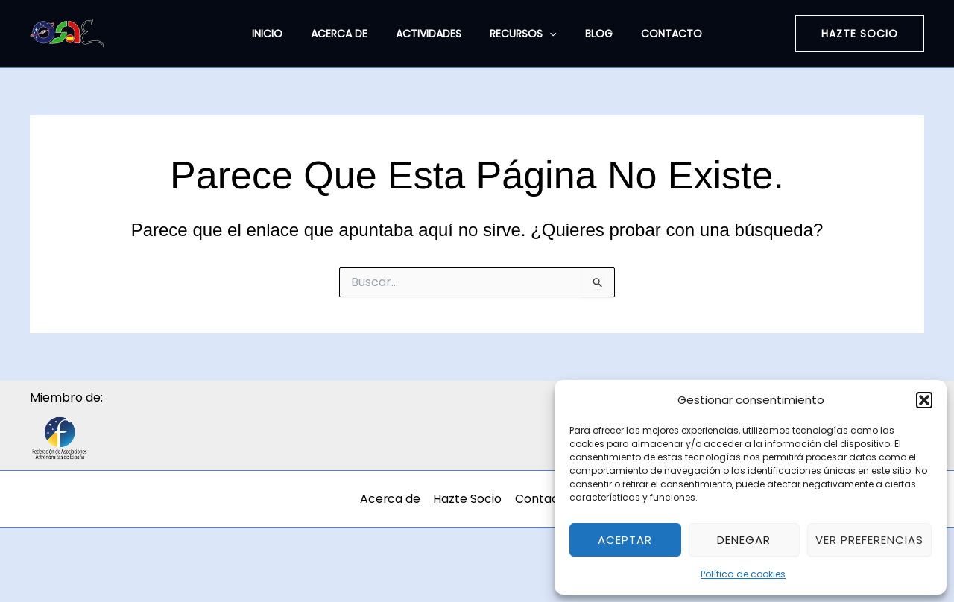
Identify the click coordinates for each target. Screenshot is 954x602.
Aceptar (625, 540)
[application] (545, 33)
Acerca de (350, 33)
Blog (587, 33)
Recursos (519, 33)
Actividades (432, 33)
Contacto (652, 33)
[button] (924, 400)
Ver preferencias (869, 540)
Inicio (286, 33)
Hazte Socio (475, 498)
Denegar (744, 540)
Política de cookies (743, 574)
